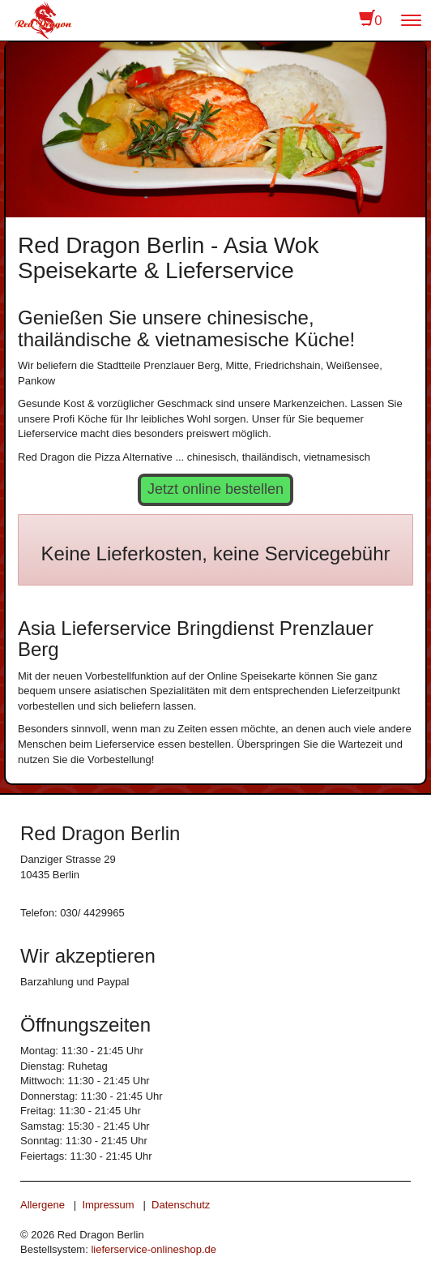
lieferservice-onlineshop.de (153, 1249)
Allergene (42, 1205)
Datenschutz (180, 1205)
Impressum (108, 1205)
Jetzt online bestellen (215, 489)
